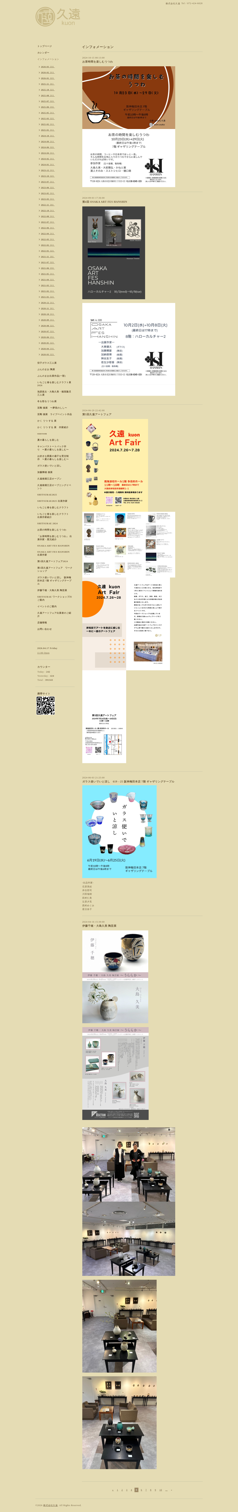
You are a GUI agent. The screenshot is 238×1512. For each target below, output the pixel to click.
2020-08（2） (48, 325)
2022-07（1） (48, 222)
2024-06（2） (48, 147)
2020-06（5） (48, 337)
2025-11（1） (48, 84)
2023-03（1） (48, 199)
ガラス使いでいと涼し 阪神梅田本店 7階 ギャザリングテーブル (54, 580)
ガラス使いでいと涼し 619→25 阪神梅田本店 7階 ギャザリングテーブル (128, 781)
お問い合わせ (44, 629)
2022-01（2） (48, 251)
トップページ (44, 46)
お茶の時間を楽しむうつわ (51, 530)
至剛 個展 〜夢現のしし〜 (52, 408)
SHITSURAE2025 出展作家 (52, 501)
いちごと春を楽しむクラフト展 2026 (54, 384)
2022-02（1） (48, 245)
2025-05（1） (48, 113)
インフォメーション (48, 59)
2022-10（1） (48, 210)
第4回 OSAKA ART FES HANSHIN (104, 201)
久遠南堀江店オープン (49, 478)
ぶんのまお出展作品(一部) (51, 376)
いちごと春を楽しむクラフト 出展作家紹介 (54, 515)
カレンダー (43, 52)
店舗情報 (42, 622)
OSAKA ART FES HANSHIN (53, 545)
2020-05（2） (48, 343)
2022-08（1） (48, 216)
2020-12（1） (48, 302)
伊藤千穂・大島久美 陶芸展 (99, 925)
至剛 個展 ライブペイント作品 (54, 414)
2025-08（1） (48, 95)
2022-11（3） (48, 205)
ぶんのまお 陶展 (46, 369)
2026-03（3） (48, 67)
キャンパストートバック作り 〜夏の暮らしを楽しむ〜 (53, 448)
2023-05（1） (48, 193)
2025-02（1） (48, 124)
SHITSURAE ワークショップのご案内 (54, 598)
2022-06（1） (48, 228)
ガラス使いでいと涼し (49, 465)
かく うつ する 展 (46, 421)
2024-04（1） (48, 153)
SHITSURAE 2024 (47, 523)
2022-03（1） (48, 239)
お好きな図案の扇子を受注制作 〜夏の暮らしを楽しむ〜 (53, 458)
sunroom (42, 433)
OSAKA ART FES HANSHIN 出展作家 (53, 553)
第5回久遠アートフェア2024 (52, 561)
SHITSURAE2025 (47, 494)
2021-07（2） (48, 262)
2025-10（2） (48, 90)
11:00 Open (43, 653)
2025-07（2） (48, 101)
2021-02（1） (48, 291)
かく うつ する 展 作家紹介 (53, 427)
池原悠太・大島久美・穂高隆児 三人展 (54, 393)
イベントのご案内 (47, 606)
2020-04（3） (48, 349)
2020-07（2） (48, 331)
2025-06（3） (48, 107)
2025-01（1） (48, 130)
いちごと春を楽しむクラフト (53, 507)
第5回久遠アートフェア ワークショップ (54, 569)
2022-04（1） (48, 233)
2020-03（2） (48, 354)
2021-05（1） (48, 274)
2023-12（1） (48, 170)
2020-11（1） (48, 308)
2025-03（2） (48, 118)
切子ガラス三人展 (47, 363)
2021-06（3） (48, 268)
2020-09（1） (48, 320)
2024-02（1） (48, 159)
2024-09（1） (48, 141)
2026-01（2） (48, 78)
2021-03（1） (48, 285)
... (166, 1490)
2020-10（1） (48, 314)
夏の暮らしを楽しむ (48, 440)
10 (160, 1490)
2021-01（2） (48, 297)
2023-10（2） (48, 176)
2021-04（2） (48, 279)
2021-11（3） (48, 256)
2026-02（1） (48, 72)
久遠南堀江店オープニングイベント (54, 487)
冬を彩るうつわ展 (47, 401)
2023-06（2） (48, 187)
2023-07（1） (48, 182)
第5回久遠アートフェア (97, 414)
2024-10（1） (48, 136)
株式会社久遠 (50, 1505)
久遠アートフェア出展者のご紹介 (54, 614)
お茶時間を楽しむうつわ (97, 61)
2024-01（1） (48, 164)
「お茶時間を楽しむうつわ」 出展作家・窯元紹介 (54, 538)
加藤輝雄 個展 (45, 472)
